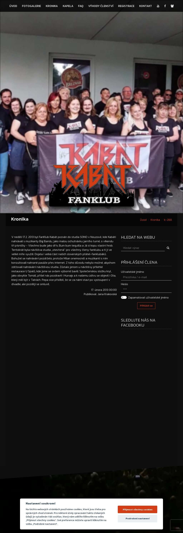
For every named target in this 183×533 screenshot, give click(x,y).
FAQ (80, 6)
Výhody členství (100, 6)
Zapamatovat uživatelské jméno (148, 297)
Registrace (126, 6)
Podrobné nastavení (138, 518)
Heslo (124, 284)
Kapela (68, 6)
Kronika (52, 6)
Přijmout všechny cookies (137, 509)
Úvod (13, 6)
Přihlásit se (146, 306)
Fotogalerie (31, 6)
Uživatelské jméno (132, 272)
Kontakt (145, 6)
